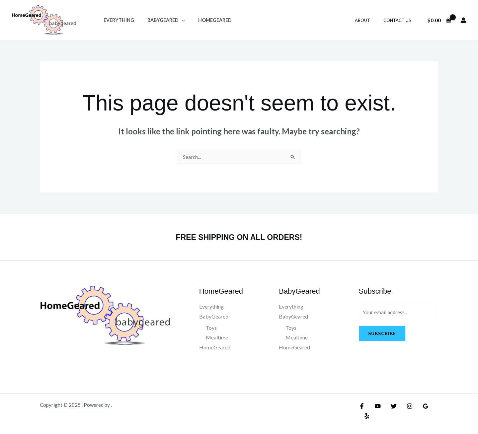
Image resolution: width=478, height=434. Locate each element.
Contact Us (399, 20)
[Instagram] (405, 406)
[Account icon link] (463, 20)
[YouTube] (376, 406)
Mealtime (217, 337)
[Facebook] (362, 406)
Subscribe (382, 334)
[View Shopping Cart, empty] (439, 20)
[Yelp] (433, 406)
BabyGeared (160, 20)
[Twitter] (390, 406)
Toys (211, 328)
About (369, 20)
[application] (176, 20)
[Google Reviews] (419, 406)
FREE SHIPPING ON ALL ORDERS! (239, 237)
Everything (117, 20)
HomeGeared (205, 20)
